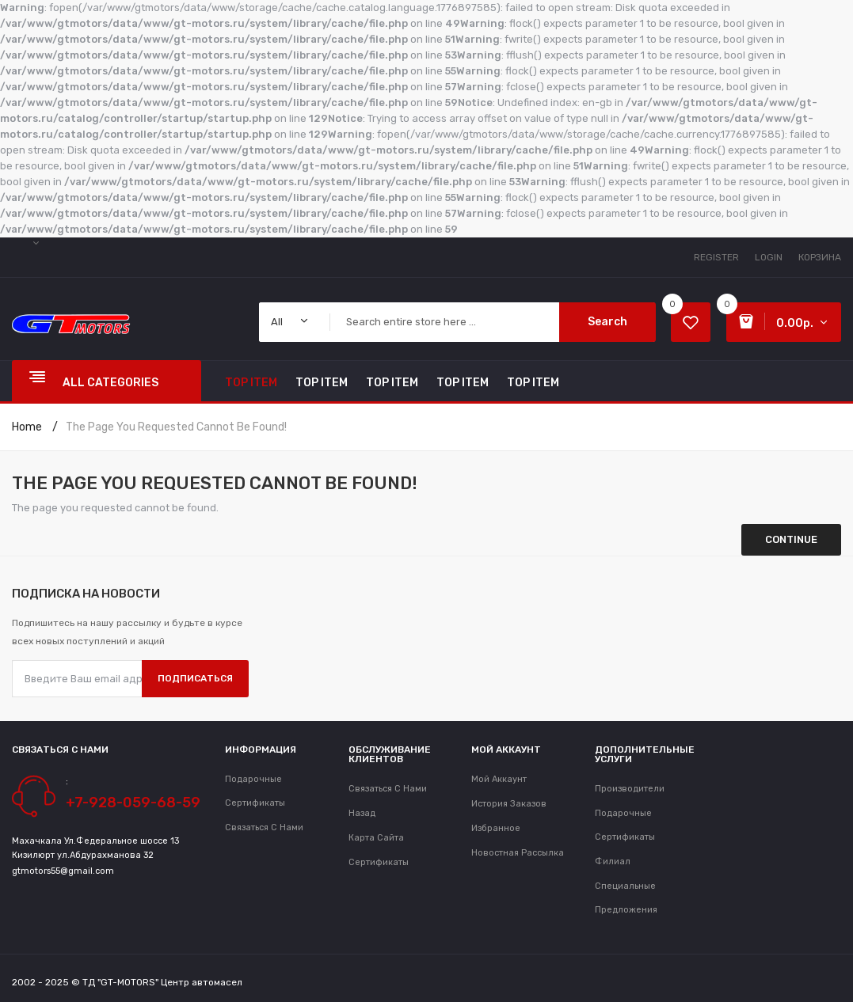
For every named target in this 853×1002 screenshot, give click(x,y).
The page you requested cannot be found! (176, 427)
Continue (791, 539)
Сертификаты (378, 862)
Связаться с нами (264, 827)
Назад (361, 813)
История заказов (508, 804)
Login (769, 257)
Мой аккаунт (499, 779)
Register (716, 257)
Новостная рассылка (517, 853)
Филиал (612, 861)
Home (27, 427)
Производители (630, 789)
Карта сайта (376, 838)
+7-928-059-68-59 (133, 802)
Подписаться (195, 678)
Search (607, 321)
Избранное (495, 828)
